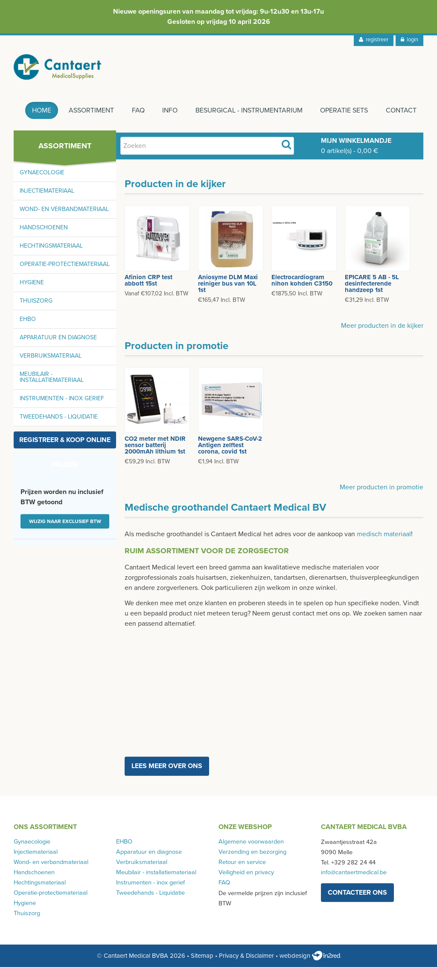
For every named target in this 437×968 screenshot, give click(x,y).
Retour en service (242, 863)
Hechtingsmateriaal (51, 246)
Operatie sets (344, 111)
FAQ (137, 111)
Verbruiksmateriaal (51, 356)
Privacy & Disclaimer (246, 956)
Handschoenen (44, 228)
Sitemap (202, 956)
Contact (401, 111)
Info (169, 111)
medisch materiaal (384, 534)
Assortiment (90, 111)
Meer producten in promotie (381, 487)
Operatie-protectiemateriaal (65, 265)
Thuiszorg (36, 301)
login (409, 39)
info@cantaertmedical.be (354, 873)
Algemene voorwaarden (251, 842)
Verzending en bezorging (252, 852)
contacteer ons (357, 893)
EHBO (28, 320)
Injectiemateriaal (47, 191)
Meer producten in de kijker (382, 326)
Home (40, 111)
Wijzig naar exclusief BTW (65, 522)
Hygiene (32, 283)
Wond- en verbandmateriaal (64, 210)
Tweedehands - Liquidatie (59, 417)
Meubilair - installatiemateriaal (52, 377)
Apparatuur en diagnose (58, 338)
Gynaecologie (42, 173)
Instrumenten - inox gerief (62, 399)
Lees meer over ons (166, 767)
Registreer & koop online (65, 440)
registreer (373, 39)
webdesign (310, 956)
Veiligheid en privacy (246, 873)
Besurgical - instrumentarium (248, 111)
